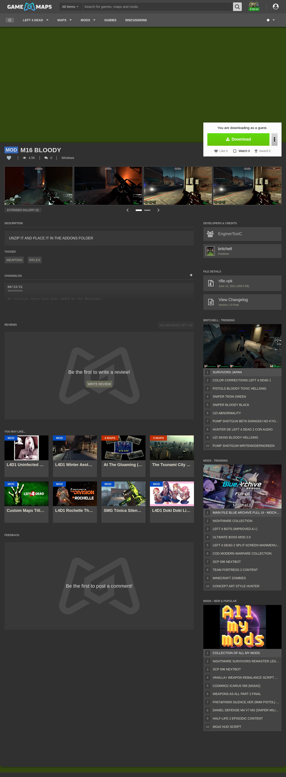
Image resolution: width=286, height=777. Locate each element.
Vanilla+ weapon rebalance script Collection (246, 677)
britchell (225, 249)
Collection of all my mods (236, 653)
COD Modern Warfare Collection (242, 553)
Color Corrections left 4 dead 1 (242, 380)
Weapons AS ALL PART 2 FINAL (237, 694)
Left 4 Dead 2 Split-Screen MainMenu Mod (246, 545)
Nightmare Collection (232, 521)
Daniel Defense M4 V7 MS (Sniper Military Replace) (246, 710)
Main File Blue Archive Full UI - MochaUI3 (246, 512)
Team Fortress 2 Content (235, 570)
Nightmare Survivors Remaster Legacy (246, 661)
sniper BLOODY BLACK (231, 405)
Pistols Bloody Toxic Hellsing (239, 388)
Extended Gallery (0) (23, 210)
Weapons (14, 260)
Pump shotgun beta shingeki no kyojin (246, 421)
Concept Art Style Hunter (236, 586)
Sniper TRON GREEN (229, 396)
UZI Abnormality (227, 413)
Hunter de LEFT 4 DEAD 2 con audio (243, 429)
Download (238, 139)
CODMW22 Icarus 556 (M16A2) (236, 686)
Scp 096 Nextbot (227, 562)
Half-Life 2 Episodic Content (238, 718)
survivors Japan (227, 372)
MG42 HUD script (227, 726)
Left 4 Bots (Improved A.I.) (235, 529)
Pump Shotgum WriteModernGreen (244, 446)
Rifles (34, 260)
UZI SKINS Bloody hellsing (235, 437)
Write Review (99, 384)
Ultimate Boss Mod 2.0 (232, 537)
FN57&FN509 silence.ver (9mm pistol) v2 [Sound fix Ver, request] (246, 702)
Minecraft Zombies (229, 578)
